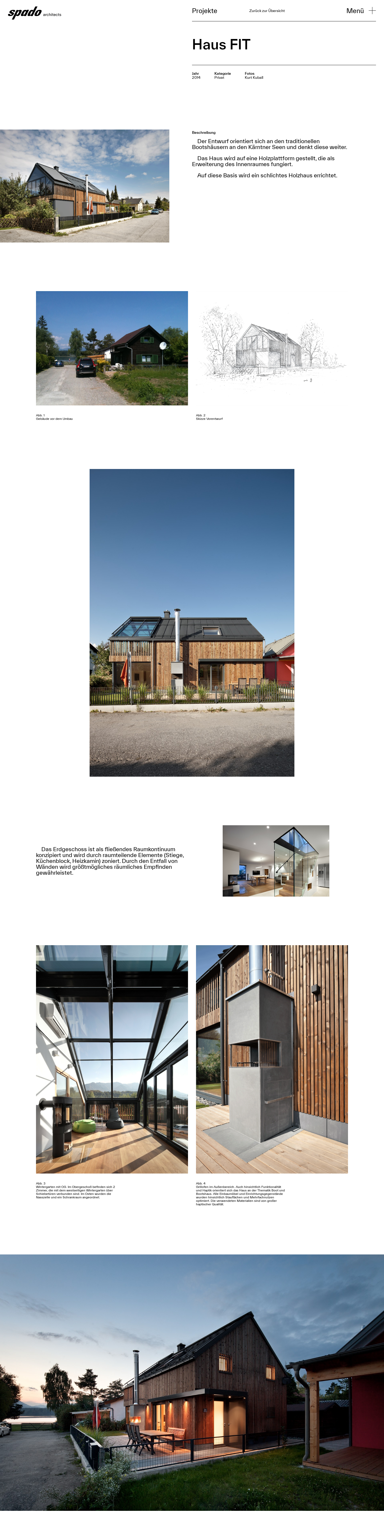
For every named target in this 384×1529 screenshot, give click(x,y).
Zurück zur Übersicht (267, 11)
